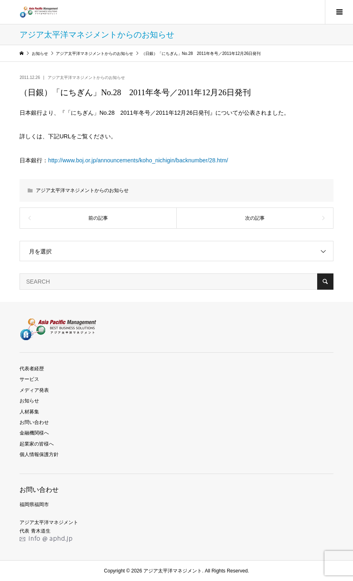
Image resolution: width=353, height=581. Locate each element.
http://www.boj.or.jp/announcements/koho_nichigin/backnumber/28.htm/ (138, 160)
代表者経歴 (32, 368)
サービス (29, 379)
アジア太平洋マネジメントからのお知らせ (86, 77)
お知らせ (29, 401)
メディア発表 (34, 390)
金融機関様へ (34, 433)
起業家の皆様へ (37, 444)
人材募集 (29, 412)
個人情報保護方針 (39, 454)
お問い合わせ (34, 422)
